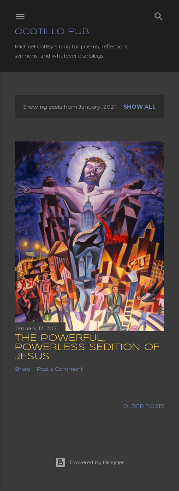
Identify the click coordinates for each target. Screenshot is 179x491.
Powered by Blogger (89, 462)
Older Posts (143, 406)
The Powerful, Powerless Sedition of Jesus (87, 347)
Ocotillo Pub (52, 32)
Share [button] (22, 368)
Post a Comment (60, 368)
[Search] (158, 14)
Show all (139, 106)
